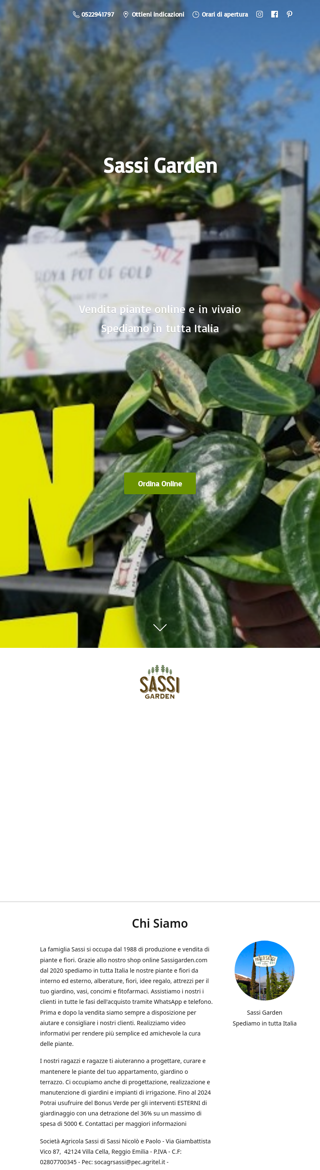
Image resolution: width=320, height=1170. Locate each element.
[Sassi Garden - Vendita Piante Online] (160, 684)
